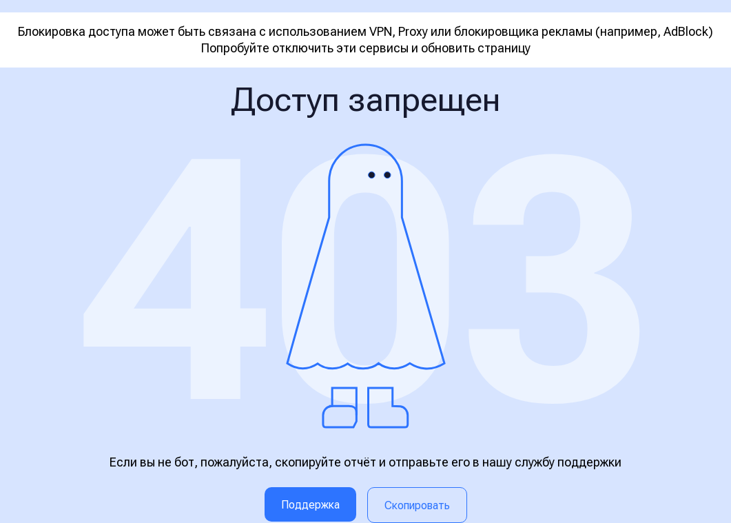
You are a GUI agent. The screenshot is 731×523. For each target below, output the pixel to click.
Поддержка (310, 504)
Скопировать (417, 505)
